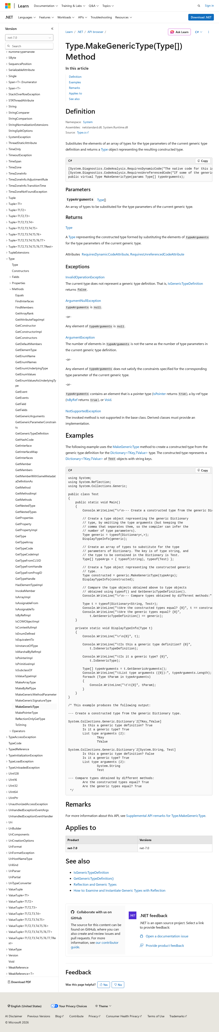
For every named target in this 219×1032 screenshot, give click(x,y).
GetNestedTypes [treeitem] (25, 512)
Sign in (209, 5)
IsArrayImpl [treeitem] (22, 597)
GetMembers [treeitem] (23, 470)
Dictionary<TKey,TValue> (129, 452)
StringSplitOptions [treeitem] (21, 131)
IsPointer (159, 393)
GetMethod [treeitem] (23, 487)
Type (104, 149)
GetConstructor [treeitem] (25, 325)
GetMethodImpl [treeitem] (25, 493)
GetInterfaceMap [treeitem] (26, 452)
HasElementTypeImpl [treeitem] (28, 585)
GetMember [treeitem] (23, 464)
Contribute (76, 1016)
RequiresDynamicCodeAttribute (105, 254)
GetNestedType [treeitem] (25, 506)
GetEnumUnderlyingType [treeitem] (31, 368)
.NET (80, 32)
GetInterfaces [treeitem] (24, 458)
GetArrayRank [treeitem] (24, 313)
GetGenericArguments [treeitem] (30, 416)
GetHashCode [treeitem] (24, 439)
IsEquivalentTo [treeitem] (24, 639)
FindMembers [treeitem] (24, 307)
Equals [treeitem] (19, 295)
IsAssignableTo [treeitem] (24, 609)
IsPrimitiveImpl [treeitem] (25, 664)
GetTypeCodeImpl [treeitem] (27, 554)
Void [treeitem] (11, 961)
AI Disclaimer (13, 1016)
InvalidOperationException (85, 277)
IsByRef (72, 399)
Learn (69, 32)
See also (74, 99)
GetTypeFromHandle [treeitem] (28, 566)
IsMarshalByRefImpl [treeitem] (28, 652)
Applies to (75, 93)
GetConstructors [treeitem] (26, 338)
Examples (75, 82)
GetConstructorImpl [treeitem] (28, 332)
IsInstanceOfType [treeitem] (26, 646)
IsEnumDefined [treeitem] (25, 633)
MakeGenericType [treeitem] (27, 707)
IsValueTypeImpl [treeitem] (25, 676)
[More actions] (208, 32)
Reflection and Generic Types (95, 884)
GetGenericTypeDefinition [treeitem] (32, 433)
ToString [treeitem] (20, 725)
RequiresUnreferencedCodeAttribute (157, 254)
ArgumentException (80, 337)
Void (108, 399)
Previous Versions (38, 1016)
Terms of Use (155, 1016)
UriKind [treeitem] (13, 865)
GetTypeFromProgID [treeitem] (28, 573)
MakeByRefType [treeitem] (25, 688)
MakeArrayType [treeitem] (25, 682)
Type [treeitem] (15, 265)
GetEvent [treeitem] (21, 392)
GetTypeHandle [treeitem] (25, 579)
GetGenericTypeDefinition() (94, 878)
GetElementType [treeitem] (25, 350)
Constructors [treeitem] (20, 271)
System (88, 122)
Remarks (74, 88)
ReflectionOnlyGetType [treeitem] (30, 719)
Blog (58, 1016)
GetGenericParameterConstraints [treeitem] (35, 424)
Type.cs (81, 132)
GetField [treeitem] (20, 404)
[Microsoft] (8, 6)
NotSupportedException (83, 411)
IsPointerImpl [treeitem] (23, 658)
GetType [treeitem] (20, 536)
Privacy (93, 1016)
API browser (95, 32)
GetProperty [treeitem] (23, 524)
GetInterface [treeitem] (23, 445)
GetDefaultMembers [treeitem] (28, 344)
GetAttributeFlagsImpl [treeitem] (29, 319)
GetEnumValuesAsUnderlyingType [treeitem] (35, 383)
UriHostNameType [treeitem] (20, 859)
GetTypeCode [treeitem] (24, 548)
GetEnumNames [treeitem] (25, 362)
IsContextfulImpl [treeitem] (26, 627)
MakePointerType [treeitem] (26, 713)
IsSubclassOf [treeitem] (23, 670)
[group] (139, 173)
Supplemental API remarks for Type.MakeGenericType (165, 815)
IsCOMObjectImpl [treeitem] (27, 621)
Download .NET (201, 17)
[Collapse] (52, 28)
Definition (75, 77)
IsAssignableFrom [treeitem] (26, 603)
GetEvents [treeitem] (22, 398)
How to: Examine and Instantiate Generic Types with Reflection (119, 890)
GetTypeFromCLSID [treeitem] (28, 560)
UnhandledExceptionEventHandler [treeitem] (31, 816)
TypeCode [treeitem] (15, 743)
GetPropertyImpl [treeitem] (26, 530)
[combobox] (29, 37)
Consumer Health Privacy (122, 1016)
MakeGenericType (126, 446)
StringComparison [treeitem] (20, 118)
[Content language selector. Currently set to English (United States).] (24, 1006)
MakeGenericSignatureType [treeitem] (33, 700)
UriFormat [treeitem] (15, 846)
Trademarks (176, 1016)
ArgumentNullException (83, 300)
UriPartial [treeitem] (14, 877)
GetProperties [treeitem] (24, 518)
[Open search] (199, 6)
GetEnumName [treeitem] (25, 356)
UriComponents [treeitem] (19, 834)
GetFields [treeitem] (21, 410)
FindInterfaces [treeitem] (24, 301)
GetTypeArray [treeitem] (24, 542)
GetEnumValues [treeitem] (25, 374)
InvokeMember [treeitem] (25, 591)
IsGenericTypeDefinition (185, 283)
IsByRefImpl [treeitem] (23, 615)
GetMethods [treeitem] (23, 500)
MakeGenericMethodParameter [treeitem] (36, 694)
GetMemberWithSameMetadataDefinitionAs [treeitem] (35, 478)
